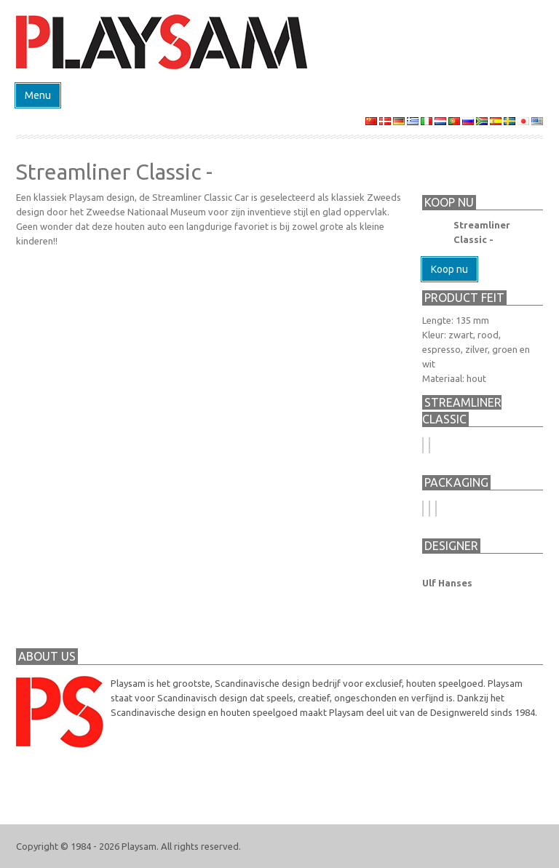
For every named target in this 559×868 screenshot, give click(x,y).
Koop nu (449, 269)
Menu (38, 95)
